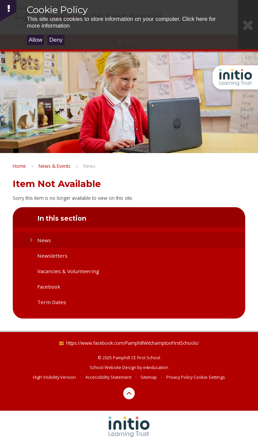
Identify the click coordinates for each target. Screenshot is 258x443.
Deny (56, 40)
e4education (155, 367)
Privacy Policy (179, 377)
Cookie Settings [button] (209, 377)
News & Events (55, 166)
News (89, 166)
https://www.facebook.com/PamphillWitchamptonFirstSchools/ (132, 343)
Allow (35, 40)
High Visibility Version (54, 377)
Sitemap (148, 377)
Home (19, 166)
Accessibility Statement (108, 377)
